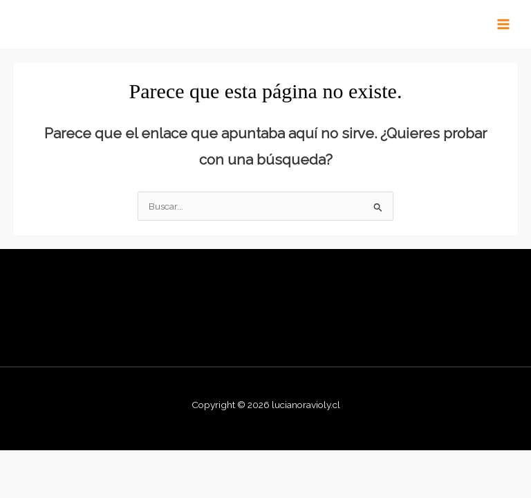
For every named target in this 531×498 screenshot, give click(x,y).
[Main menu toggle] (504, 24)
